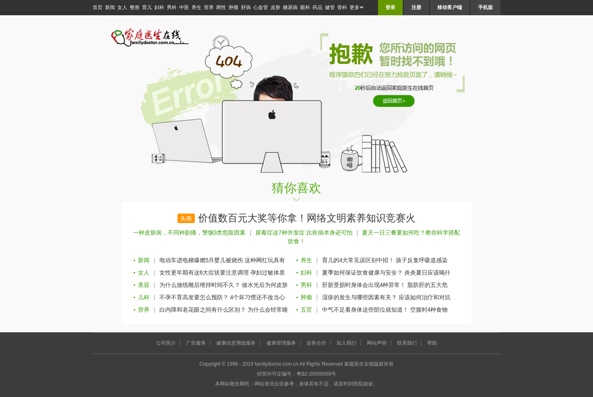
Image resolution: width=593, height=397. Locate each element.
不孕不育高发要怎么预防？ (194, 297)
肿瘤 (233, 7)
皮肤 (275, 7)
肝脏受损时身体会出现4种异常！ (364, 285)
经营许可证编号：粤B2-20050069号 (296, 374)
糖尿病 (290, 7)
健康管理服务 (281, 343)
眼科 (305, 7)
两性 (221, 7)
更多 (357, 8)
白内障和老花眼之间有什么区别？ (202, 309)
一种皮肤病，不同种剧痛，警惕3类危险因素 (189, 232)
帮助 (432, 343)
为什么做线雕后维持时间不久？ (199, 285)
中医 (184, 7)
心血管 (260, 7)
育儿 (147, 7)
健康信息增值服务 (236, 343)
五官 (306, 309)
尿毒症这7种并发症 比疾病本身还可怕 (304, 232)
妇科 (159, 7)
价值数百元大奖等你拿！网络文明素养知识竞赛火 (307, 218)
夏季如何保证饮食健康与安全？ (362, 272)
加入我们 (346, 343)
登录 (390, 7)
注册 (416, 7)
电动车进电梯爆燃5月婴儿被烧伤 (201, 260)
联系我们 (407, 343)
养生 (196, 7)
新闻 (110, 7)
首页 (98, 7)
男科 (172, 7)
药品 (317, 7)
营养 (209, 7)
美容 (143, 285)
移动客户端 (449, 7)
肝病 (246, 7)
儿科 (143, 297)
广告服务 (196, 343)
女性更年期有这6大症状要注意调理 (204, 272)
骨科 (342, 7)
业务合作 (316, 343)
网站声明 (377, 343)
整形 (135, 7)
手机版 (485, 7)
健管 (330, 7)
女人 (122, 7)
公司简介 (166, 343)
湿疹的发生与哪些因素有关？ (359, 297)
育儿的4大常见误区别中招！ (358, 260)
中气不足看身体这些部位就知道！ (365, 309)
